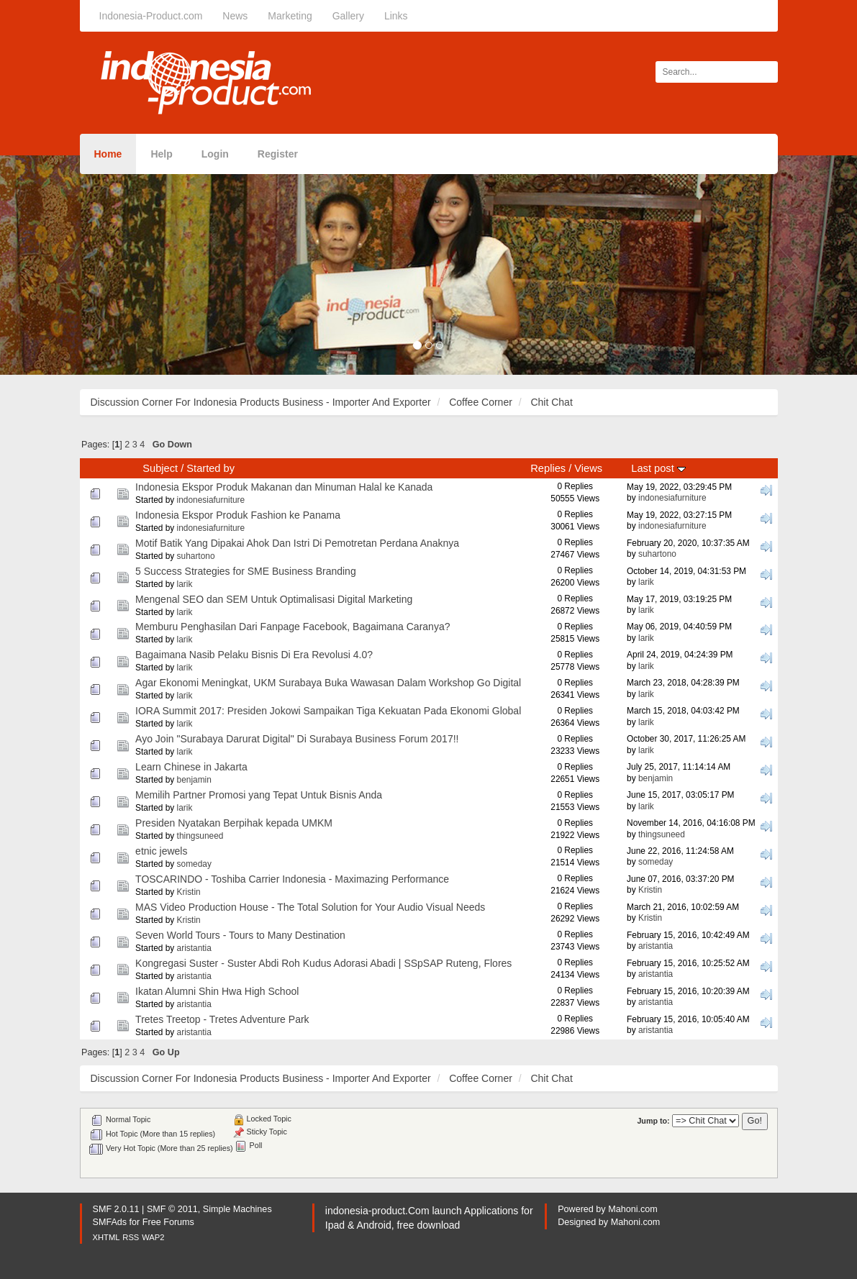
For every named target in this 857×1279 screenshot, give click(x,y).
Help (161, 154)
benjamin (194, 780)
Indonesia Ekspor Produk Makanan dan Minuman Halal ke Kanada (283, 487)
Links (396, 16)
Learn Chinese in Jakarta (191, 767)
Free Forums (168, 1222)
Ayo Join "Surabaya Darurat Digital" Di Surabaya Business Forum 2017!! (296, 739)
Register (278, 154)
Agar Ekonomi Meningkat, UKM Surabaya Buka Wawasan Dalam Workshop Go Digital (328, 682)
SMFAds (110, 1222)
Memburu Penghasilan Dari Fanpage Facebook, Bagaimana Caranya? (292, 626)
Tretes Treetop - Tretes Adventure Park (222, 1019)
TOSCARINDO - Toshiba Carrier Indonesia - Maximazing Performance (292, 879)
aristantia (194, 948)
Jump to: (653, 1120)
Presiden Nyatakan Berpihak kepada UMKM (233, 823)
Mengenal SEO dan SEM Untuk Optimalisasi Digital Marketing (273, 599)
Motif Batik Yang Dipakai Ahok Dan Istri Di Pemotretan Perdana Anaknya (297, 543)
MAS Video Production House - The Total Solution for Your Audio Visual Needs (310, 907)
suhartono (196, 556)
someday (194, 864)
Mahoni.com (633, 1209)
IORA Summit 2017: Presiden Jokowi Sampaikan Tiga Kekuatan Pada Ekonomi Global (328, 710)
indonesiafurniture (211, 500)
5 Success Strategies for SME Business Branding (245, 571)
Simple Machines (237, 1209)
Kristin (189, 892)
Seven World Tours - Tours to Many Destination (240, 935)
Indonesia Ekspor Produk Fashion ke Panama (237, 515)
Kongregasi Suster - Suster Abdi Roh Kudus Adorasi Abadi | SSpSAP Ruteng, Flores (323, 963)
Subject (160, 468)
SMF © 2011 (172, 1209)
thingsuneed (200, 836)
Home (108, 154)
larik (185, 584)
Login (215, 154)
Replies (548, 468)
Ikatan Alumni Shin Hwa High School (217, 991)
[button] (64, 265)
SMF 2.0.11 (116, 1209)
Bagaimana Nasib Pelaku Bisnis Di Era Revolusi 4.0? (254, 654)
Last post (658, 468)
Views (588, 468)
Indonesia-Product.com (151, 16)
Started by (210, 468)
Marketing (290, 16)
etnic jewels (161, 851)
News (235, 16)
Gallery (348, 16)
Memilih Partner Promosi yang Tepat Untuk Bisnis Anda (258, 795)
